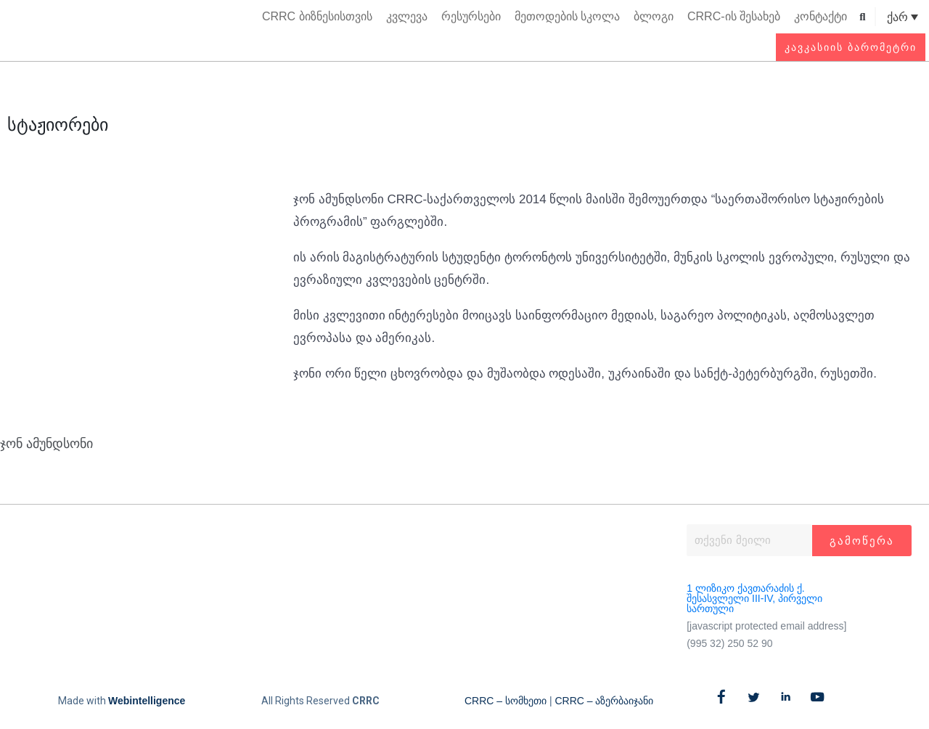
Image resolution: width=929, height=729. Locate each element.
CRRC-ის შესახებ (733, 16)
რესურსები (471, 16)
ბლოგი (654, 16)
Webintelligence (146, 700)
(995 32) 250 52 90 (729, 643)
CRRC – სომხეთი (505, 700)
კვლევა (406, 16)
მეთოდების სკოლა (567, 16)
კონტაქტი (820, 16)
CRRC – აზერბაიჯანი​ (603, 700)
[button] (863, 17)
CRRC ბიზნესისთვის (317, 16)
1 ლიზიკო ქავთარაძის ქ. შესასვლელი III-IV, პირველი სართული (754, 598)
